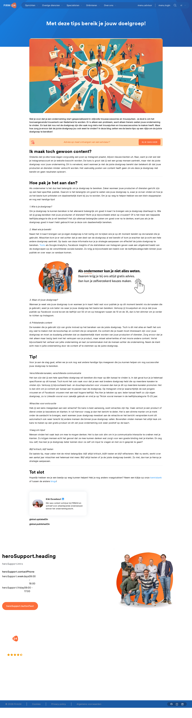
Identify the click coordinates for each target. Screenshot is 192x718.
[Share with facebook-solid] (171, 704)
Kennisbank (168, 653)
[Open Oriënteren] (93, 5)
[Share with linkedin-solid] (182, 704)
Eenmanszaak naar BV (78, 653)
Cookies (36, 704)
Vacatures (135, 647)
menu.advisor (145, 5)
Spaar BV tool (106, 653)
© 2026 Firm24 (13, 704)
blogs (53, 481)
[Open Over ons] (110, 5)
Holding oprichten (76, 647)
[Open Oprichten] (31, 5)
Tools (42, 245)
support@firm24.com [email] (109, 686)
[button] (79, 637)
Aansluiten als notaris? (141, 653)
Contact (166, 658)
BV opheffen (73, 658)
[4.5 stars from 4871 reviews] (34, 655)
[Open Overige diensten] (52, 5)
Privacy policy (58, 704)
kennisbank (156, 477)
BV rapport (104, 658)
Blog (164, 642)
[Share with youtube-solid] (177, 704)
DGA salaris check (108, 647)
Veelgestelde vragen (172, 647)
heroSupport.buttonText (20, 606)
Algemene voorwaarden (89, 704)
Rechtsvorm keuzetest (110, 642)
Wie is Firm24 (137, 642)
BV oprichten (73, 642)
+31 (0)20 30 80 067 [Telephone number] (79, 686)
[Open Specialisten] (74, 5)
